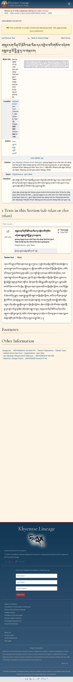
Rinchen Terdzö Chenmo (14, 618)
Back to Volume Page (38, 38)
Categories (6, 350)
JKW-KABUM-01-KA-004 (44, 356)
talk (39, 11)
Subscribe (20, 595)
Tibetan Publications (45, 350)
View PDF (63, 232)
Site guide (9, 641)
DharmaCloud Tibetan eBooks (16, 610)
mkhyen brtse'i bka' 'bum (13, 353)
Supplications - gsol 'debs (22, 174)
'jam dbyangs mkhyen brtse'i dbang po (27, 162)
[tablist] (36, 257)
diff (6, 13)
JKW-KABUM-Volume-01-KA (36, 358)
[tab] (8, 258)
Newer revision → (42, 13)
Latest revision (26, 13)
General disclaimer (12, 638)
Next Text (66, 38)
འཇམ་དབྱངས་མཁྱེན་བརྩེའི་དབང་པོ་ (14, 147)
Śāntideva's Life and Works (14, 615)
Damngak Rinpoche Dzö (14, 621)
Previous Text (8, 38)
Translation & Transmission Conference (18, 607)
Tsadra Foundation (12, 604)
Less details (37, 158)
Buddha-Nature (11, 612)
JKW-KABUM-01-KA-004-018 (24, 350)
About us (8, 632)
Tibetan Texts (60, 350)
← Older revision (14, 13)
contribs (45, 11)
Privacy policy (10, 635)
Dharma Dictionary (12, 624)
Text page (63, 230)
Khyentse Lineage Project (13, 358)
